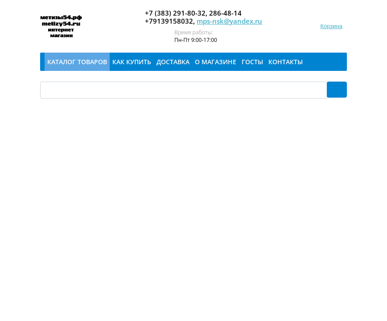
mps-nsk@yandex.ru (229, 20)
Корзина (331, 26)
